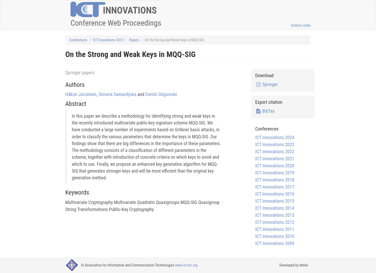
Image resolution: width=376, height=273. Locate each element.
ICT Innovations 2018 (274, 180)
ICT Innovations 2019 (274, 172)
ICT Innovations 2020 (274, 165)
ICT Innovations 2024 (274, 137)
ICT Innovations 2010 (274, 236)
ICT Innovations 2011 (274, 229)
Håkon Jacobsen (80, 94)
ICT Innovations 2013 (274, 215)
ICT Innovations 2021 (274, 158)
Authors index (301, 25)
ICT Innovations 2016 (274, 194)
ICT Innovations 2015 (274, 201)
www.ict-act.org (186, 265)
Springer (266, 84)
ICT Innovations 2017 (274, 187)
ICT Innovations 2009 (274, 243)
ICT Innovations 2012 (108, 40)
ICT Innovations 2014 (274, 208)
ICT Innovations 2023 (274, 144)
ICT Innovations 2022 (274, 151)
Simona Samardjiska (118, 94)
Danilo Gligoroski (161, 94)
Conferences (78, 40)
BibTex (265, 111)
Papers (134, 40)
